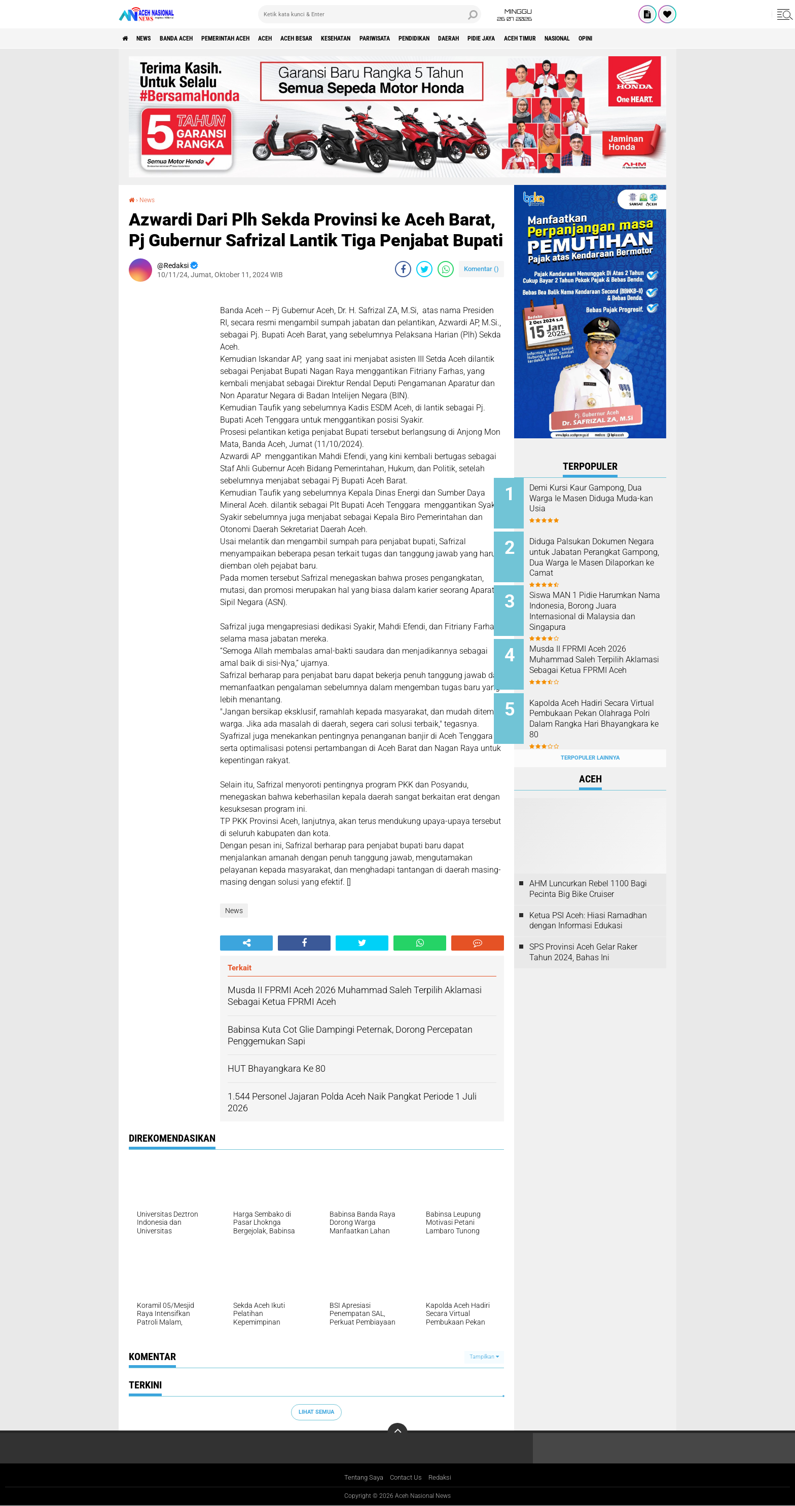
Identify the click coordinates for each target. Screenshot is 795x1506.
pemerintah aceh (250, 38)
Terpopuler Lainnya (590, 742)
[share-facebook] (403, 268)
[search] (369, 14)
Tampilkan (484, 1356)
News (151, 38)
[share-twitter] (424, 268)
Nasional (655, 38)
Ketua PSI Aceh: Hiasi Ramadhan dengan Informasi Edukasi (588, 904)
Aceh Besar (337, 38)
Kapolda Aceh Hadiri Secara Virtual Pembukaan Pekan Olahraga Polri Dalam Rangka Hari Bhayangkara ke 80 (603, 708)
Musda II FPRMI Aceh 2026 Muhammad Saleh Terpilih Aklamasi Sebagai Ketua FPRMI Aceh (598, 656)
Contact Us (406, 1478)
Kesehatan (385, 38)
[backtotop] (397, 1432)
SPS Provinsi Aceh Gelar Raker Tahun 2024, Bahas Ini (583, 936)
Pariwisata (433, 38)
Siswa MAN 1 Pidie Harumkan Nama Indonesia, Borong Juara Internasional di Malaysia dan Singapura (603, 605)
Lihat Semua (316, 1411)
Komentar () (481, 268)
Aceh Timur (610, 38)
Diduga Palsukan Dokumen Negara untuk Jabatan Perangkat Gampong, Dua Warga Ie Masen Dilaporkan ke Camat (604, 560)
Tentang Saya (361, 1478)
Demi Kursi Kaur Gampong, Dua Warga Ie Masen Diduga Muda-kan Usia (600, 498)
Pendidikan (481, 38)
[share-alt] (246, 942)
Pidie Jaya (564, 38)
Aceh (299, 38)
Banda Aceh (190, 38)
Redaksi (443, 1478)
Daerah (524, 38)
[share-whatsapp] (446, 268)
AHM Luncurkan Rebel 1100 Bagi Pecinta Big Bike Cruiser (588, 872)
